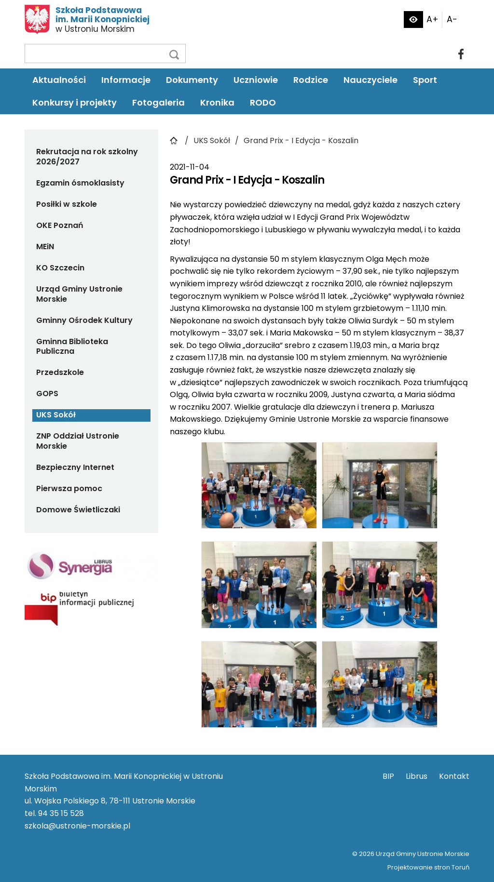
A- (452, 19)
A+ (432, 19)
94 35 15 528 (61, 813)
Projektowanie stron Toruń (428, 867)
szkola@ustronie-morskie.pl (77, 825)
